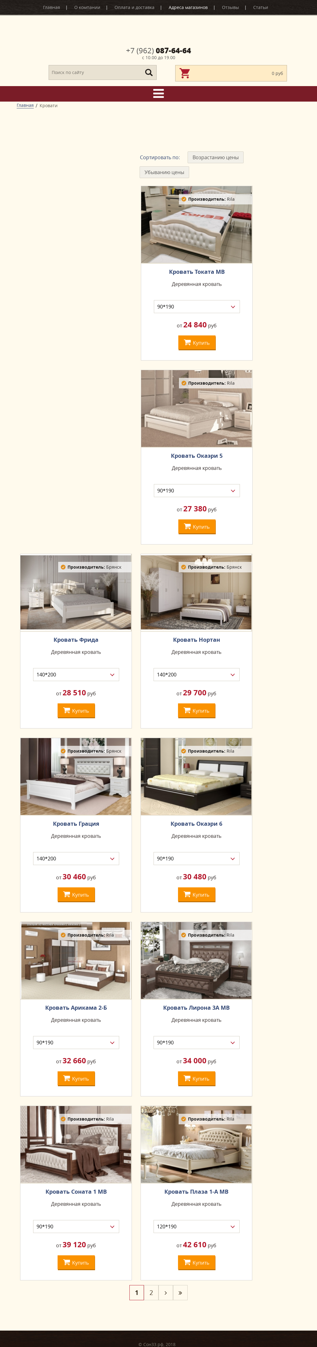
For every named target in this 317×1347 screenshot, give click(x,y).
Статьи (260, 7)
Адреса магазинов (188, 7)
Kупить (197, 342)
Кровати (49, 105)
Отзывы (230, 7)
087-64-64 (158, 50)
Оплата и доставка (134, 7)
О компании (87, 7)
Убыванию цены (164, 172)
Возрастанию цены (216, 157)
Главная (51, 7)
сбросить (76, 278)
